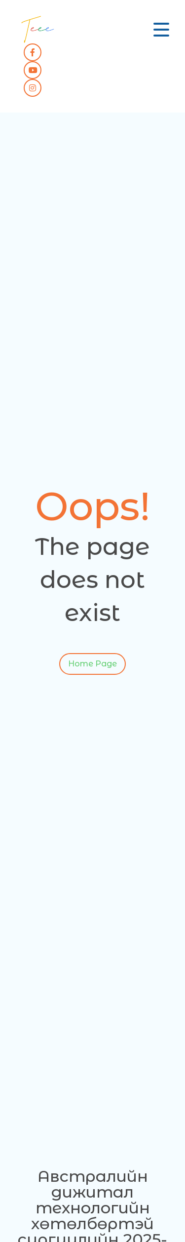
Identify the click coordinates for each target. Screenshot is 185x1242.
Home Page (92, 665)
